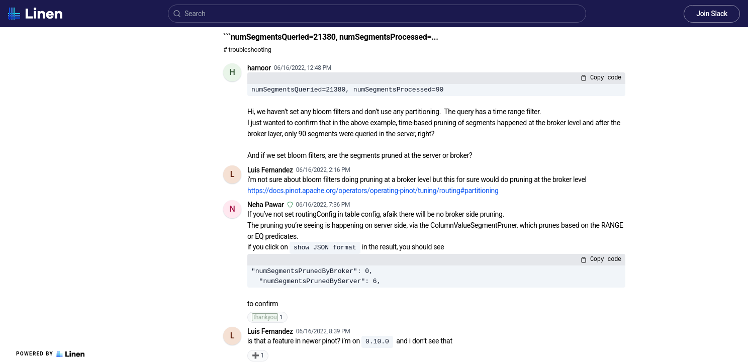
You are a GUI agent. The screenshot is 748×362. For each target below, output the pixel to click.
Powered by (50, 354)
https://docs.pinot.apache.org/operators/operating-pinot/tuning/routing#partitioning (373, 191)
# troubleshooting (247, 49)
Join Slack (711, 14)
